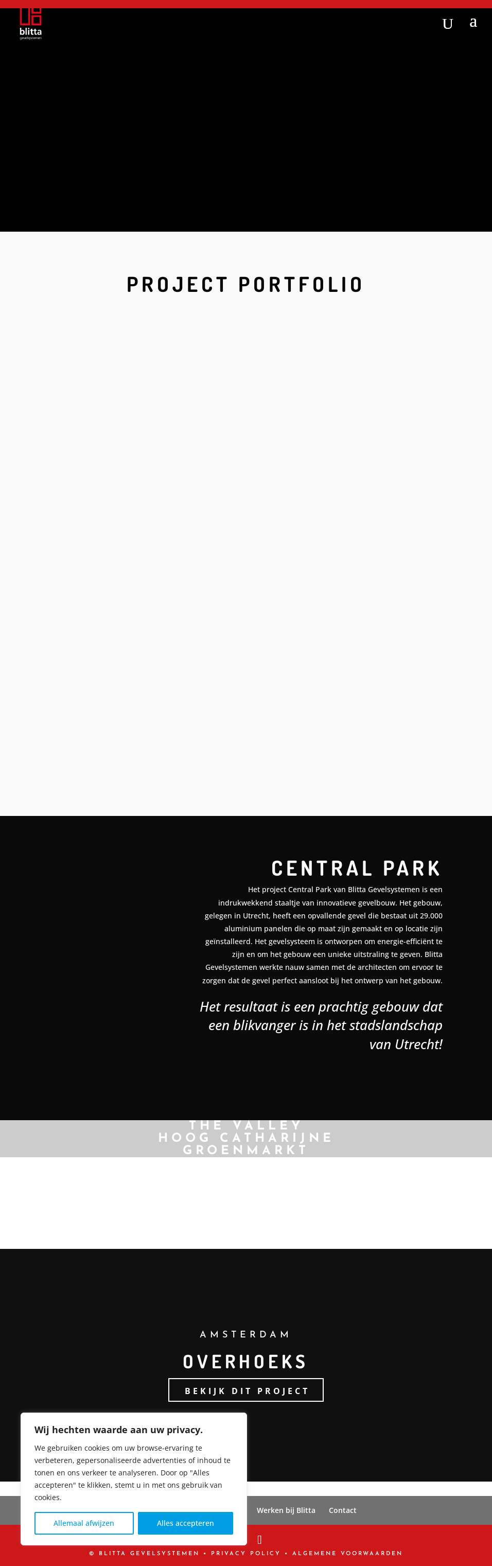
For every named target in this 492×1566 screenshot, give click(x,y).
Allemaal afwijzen (84, 1523)
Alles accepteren (185, 1523)
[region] (134, 1479)
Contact (343, 1510)
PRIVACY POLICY (246, 1554)
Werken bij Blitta (286, 1510)
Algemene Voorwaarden (347, 1554)
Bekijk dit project (247, 1391)
